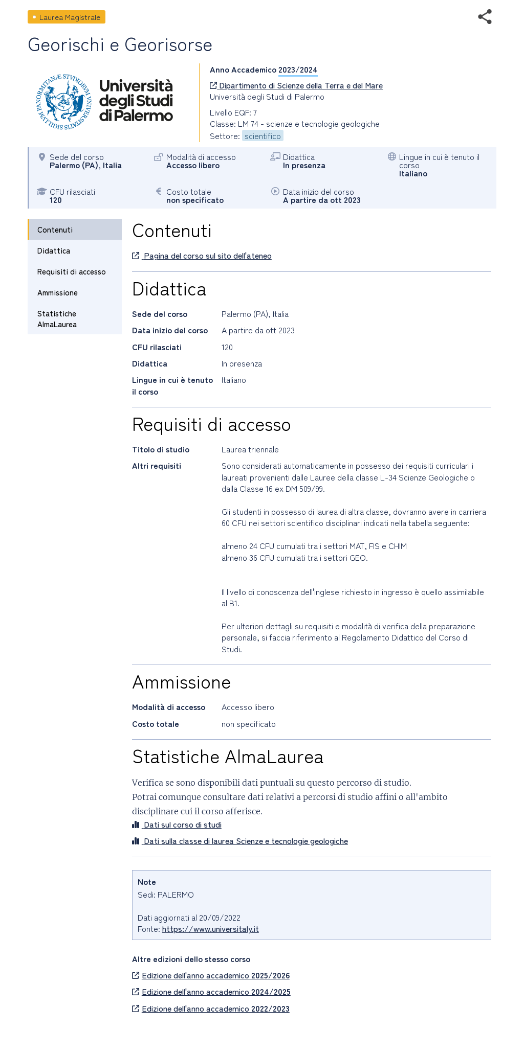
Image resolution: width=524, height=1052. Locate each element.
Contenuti (55, 229)
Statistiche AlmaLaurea (57, 318)
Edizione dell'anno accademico (211, 974)
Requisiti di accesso (71, 271)
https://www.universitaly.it (210, 928)
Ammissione (57, 292)
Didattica (53, 250)
